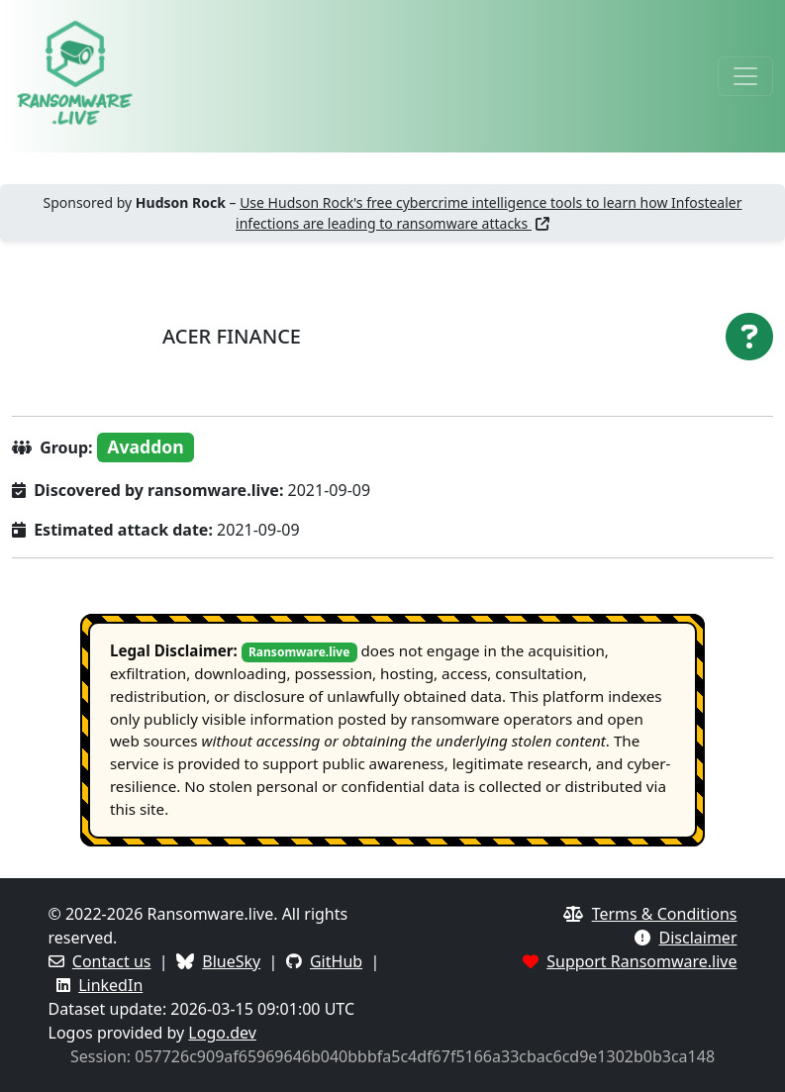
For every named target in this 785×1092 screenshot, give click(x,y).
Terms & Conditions (664, 914)
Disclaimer (698, 937)
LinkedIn (110, 985)
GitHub (336, 961)
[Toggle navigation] (745, 76)
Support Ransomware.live (641, 961)
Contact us (111, 961)
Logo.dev (222, 1032)
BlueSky (231, 961)
